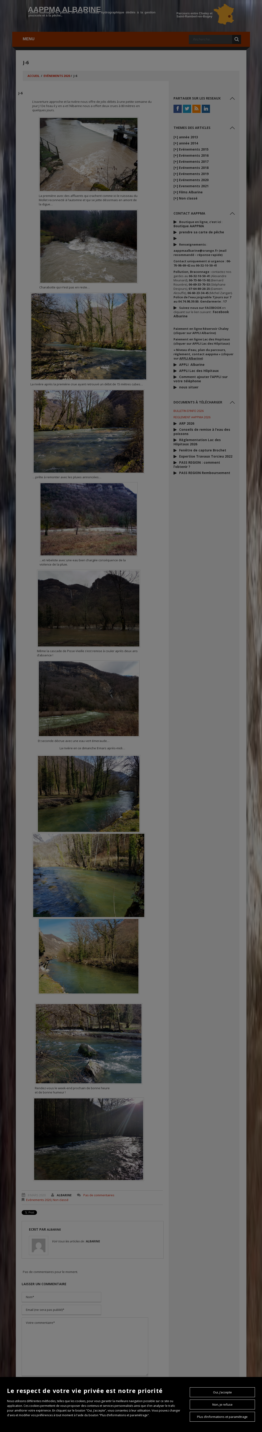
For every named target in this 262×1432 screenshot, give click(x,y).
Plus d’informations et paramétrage (222, 1417)
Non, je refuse (222, 1404)
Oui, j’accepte (222, 1392)
